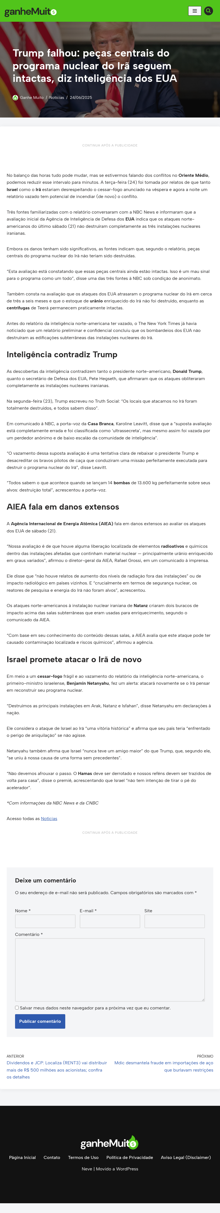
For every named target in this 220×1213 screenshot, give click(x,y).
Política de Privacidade (129, 1167)
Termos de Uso (83, 1167)
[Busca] (208, 10)
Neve (87, 1179)
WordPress (127, 1179)
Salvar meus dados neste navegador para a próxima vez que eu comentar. (95, 1017)
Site (148, 920)
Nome (23, 920)
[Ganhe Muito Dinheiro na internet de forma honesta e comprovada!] (32, 11)
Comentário (29, 944)
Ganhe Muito (32, 97)
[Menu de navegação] (194, 11)
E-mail (88, 920)
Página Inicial (22, 1167)
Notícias (57, 97)
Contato (51, 1167)
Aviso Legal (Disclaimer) (186, 1167)
